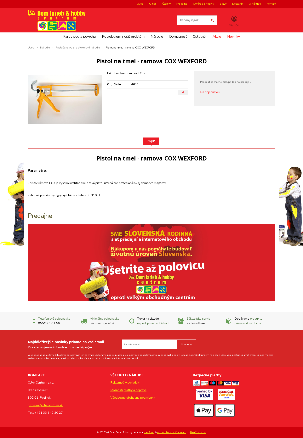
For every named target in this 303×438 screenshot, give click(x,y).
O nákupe (255, 4)
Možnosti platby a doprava (128, 390)
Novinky (233, 36)
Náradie (157, 36)
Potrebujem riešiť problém (123, 36)
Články (166, 4)
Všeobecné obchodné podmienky (132, 398)
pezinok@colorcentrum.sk (45, 405)
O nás (153, 4)
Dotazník (237, 4)
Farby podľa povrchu (79, 36)
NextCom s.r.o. (198, 432)
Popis (151, 141)
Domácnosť (178, 36)
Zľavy (223, 4)
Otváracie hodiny (203, 4)
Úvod (140, 4)
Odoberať (186, 344)
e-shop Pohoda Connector (171, 432)
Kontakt (271, 4)
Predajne (181, 4)
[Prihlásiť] (234, 21)
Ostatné (199, 36)
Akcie (217, 36)
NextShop (149, 432)
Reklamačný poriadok (124, 382)
